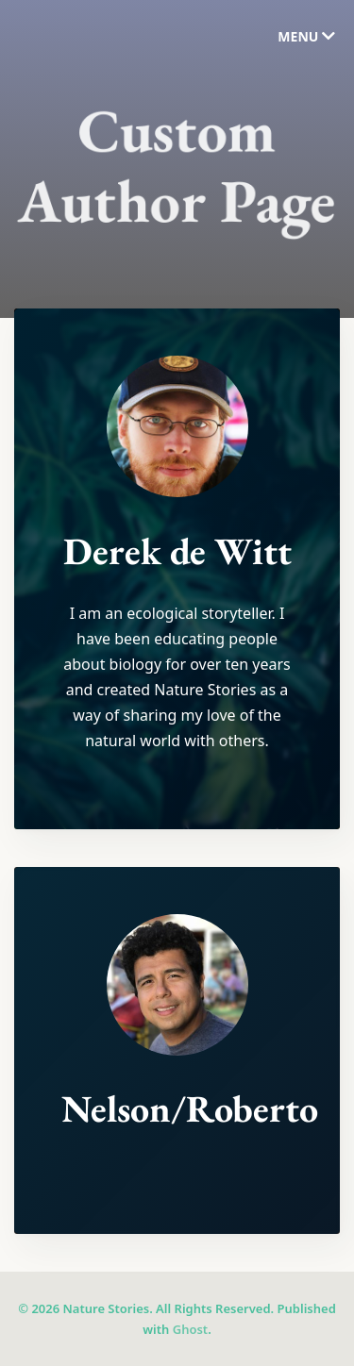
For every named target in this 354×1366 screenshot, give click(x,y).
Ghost (190, 1329)
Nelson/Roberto (189, 1109)
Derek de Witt (177, 551)
